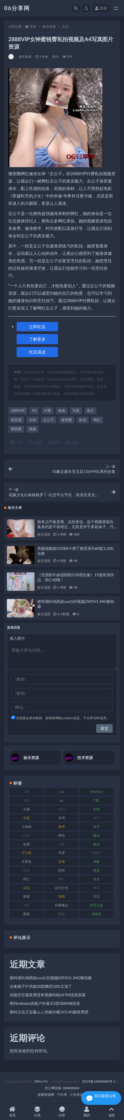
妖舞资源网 (46, 1095)
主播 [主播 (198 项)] (26, 809)
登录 (101, 8)
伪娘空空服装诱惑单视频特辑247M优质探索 (48, 994)
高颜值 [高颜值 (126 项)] (96, 914)
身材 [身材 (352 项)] (26, 905)
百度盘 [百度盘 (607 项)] (26, 861)
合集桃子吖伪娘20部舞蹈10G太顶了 (41, 986)
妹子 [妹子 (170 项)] (96, 818)
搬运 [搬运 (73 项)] (96, 835)
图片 (90, 410)
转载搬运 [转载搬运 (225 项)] (61, 905)
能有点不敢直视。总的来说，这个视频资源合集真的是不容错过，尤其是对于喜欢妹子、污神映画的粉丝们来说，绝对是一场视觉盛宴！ (75, 526)
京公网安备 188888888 (62, 1088)
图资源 (16, 420)
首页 (33, 26)
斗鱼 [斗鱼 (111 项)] (61, 844)
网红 (97, 420)
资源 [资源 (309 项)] (96, 896)
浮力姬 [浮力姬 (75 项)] (26, 853)
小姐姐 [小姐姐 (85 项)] (26, 826)
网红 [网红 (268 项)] (61, 879)
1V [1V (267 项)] (27, 792)
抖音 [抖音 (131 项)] (26, 835)
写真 (76, 410)
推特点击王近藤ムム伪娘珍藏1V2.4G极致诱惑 (49, 1011)
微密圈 (66, 420)
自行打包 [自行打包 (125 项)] (61, 888)
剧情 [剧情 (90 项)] (96, 809)
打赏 (17, 442)
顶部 (111, 1112)
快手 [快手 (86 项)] (96, 826)
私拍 (82, 420)
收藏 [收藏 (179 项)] (26, 844)
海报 (54, 442)
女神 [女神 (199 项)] (61, 818)
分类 (37, 1112)
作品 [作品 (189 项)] (61, 809)
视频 (32, 429)
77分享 (62, 1095)
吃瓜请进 (37, 351)
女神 (32, 420)
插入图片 (17, 638)
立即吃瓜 (37, 326)
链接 (72, 442)
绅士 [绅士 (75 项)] (26, 879)
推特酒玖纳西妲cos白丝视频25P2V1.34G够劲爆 (51, 977)
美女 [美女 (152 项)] (96, 879)
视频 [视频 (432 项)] (61, 896)
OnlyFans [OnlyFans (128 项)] (96, 792)
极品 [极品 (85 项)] (96, 844)
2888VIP (18, 410)
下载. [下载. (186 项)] (96, 800)
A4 (34, 410)
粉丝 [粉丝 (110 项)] (61, 870)
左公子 (48, 420)
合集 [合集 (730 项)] (26, 818)
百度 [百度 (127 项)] (61, 853)
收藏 (35, 442)
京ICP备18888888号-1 (99, 1081)
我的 (86, 1112)
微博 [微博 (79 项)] (61, 826)
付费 (47, 410)
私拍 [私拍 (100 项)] (26, 870)
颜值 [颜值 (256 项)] (61, 914)
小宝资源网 (78, 1095)
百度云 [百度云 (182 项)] (96, 853)
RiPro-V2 (41, 1081)
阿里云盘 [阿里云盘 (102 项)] (96, 905)
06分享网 (17, 8)
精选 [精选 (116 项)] (96, 870)
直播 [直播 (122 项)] (61, 861)
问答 (62, 1112)
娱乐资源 (49, 26)
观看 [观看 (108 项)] (26, 896)
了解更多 (37, 338)
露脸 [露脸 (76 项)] (26, 914)
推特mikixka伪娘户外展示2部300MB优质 (45, 1003)
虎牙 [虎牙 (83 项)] (96, 888)
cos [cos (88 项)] (61, 792)
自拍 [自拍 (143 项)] (26, 888)
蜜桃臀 (16, 429)
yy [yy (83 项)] (61, 800)
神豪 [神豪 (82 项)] (96, 861)
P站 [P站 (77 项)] (26, 800)
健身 (61, 410)
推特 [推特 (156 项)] (61, 835)
